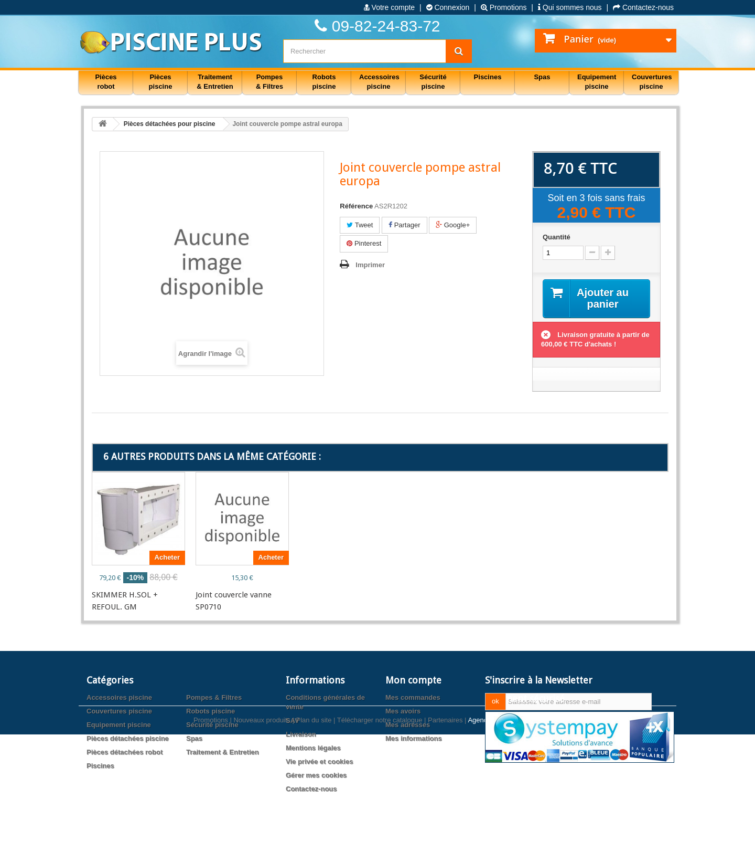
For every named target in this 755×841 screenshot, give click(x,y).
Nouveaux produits (261, 827)
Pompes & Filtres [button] (269, 81)
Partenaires (445, 827)
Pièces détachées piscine (128, 738)
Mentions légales (313, 748)
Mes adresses (407, 725)
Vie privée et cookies (319, 761)
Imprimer (370, 265)
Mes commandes (412, 697)
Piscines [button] (488, 77)
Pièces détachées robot (125, 752)
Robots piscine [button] (324, 81)
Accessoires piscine (119, 697)
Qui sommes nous (570, 7)
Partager (404, 225)
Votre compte (389, 7)
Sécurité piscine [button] (432, 81)
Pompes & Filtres (214, 697)
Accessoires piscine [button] (379, 81)
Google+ (453, 225)
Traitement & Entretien (222, 752)
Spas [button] (542, 77)
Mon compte (413, 680)
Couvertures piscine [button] (652, 81)
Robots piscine (210, 711)
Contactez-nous (643, 7)
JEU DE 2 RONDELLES (336, 595)
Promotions (504, 7)
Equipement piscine (119, 725)
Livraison (301, 734)
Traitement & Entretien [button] (215, 81)
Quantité (556, 237)
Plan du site (313, 827)
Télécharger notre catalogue (380, 827)
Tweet (360, 225)
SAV (292, 720)
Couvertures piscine (119, 711)
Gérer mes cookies (316, 775)
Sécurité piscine (212, 725)
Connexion (448, 7)
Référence (356, 206)
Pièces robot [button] (105, 81)
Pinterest (364, 243)
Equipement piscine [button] (596, 81)
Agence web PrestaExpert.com (514, 827)
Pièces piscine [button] (160, 81)
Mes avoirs (402, 711)
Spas (194, 738)
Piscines (100, 766)
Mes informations (413, 738)
